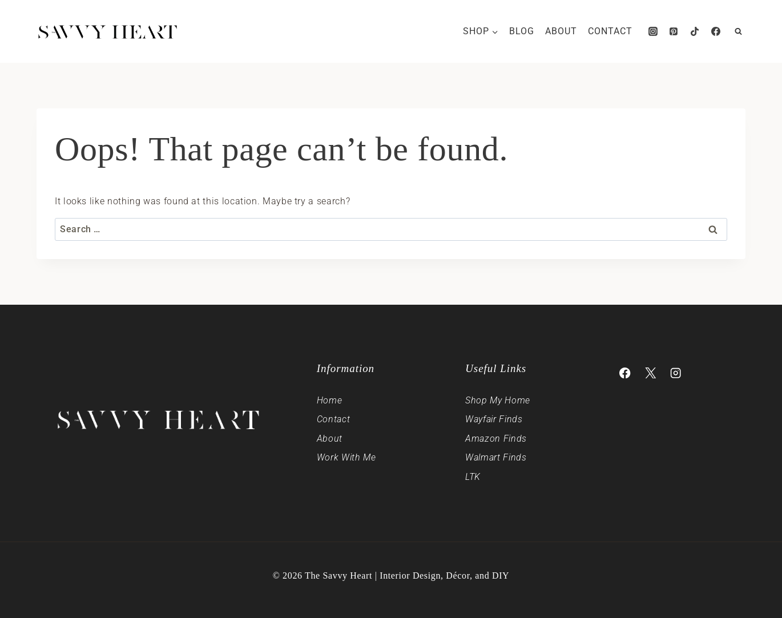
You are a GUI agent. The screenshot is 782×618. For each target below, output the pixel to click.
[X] (650, 373)
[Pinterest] (673, 31)
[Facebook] (716, 31)
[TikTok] (695, 31)
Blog (521, 31)
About (561, 31)
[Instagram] (653, 31)
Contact (610, 31)
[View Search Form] (738, 31)
